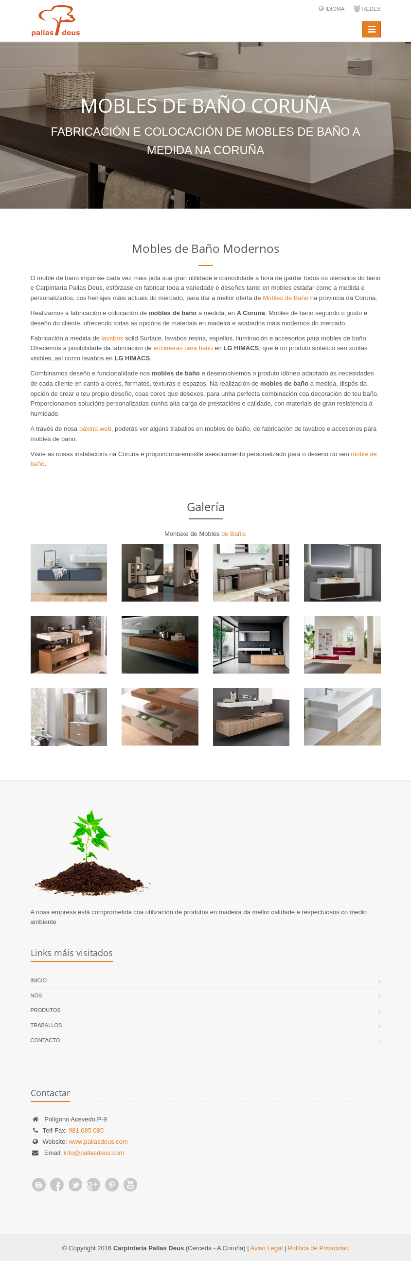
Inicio (39, 980)
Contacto (45, 1040)
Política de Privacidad (318, 1248)
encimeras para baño (183, 348)
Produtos (46, 1010)
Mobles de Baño (285, 298)
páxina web (95, 428)
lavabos (112, 338)
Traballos (46, 1025)
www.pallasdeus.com (98, 1141)
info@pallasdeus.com (94, 1152)
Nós (36, 995)
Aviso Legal (266, 1248)
